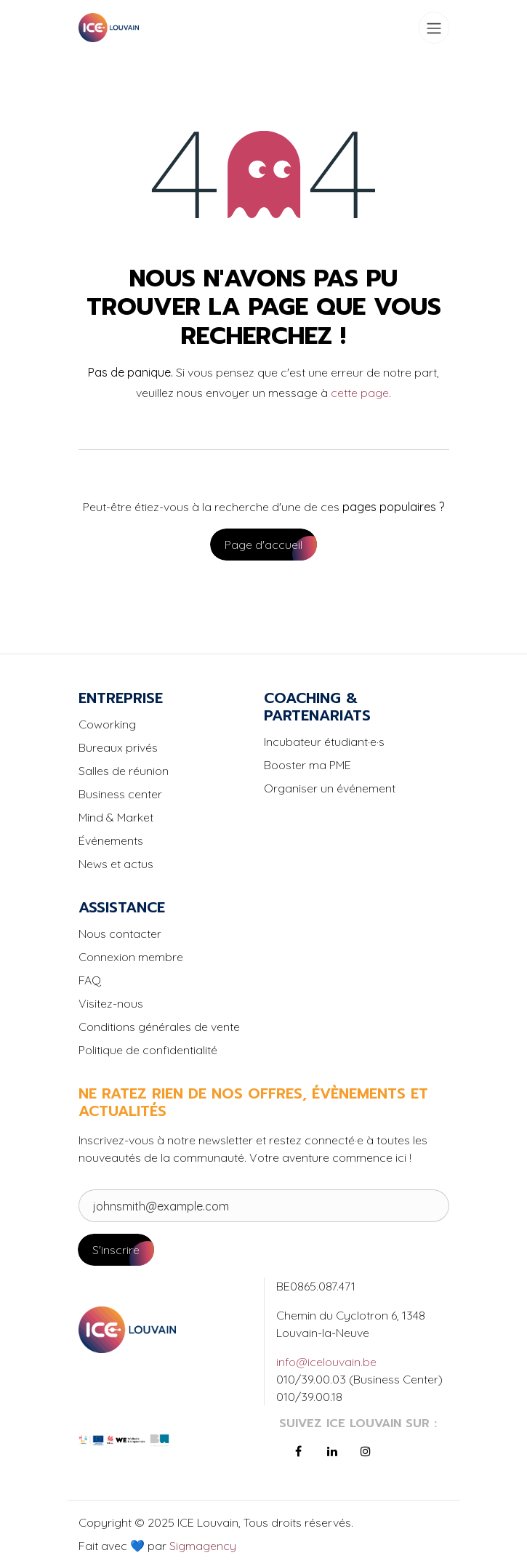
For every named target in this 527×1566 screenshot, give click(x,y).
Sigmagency (201, 1545)
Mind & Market (116, 817)
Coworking (107, 724)
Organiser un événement (329, 788)
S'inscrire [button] (116, 1249)
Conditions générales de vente (159, 1026)
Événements (111, 840)
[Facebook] (298, 1451)
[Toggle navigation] (434, 28)
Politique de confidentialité (148, 1050)
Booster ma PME (307, 765)
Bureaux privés (118, 747)
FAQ (90, 980)
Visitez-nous (111, 1003)
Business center (120, 794)
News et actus (116, 863)
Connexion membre (131, 956)
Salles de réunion (124, 770)
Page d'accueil (263, 544)
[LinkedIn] (332, 1451)
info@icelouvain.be (326, 1361)
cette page (360, 392)
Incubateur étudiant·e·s (324, 741)
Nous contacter (120, 933)
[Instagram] (365, 1451)
